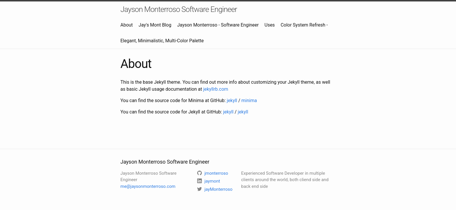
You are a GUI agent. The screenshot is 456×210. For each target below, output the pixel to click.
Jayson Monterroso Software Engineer (178, 9)
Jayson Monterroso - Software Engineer (218, 25)
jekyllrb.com (215, 89)
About (126, 25)
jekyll (232, 100)
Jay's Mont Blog (155, 25)
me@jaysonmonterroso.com (147, 186)
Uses (270, 25)
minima (249, 100)
